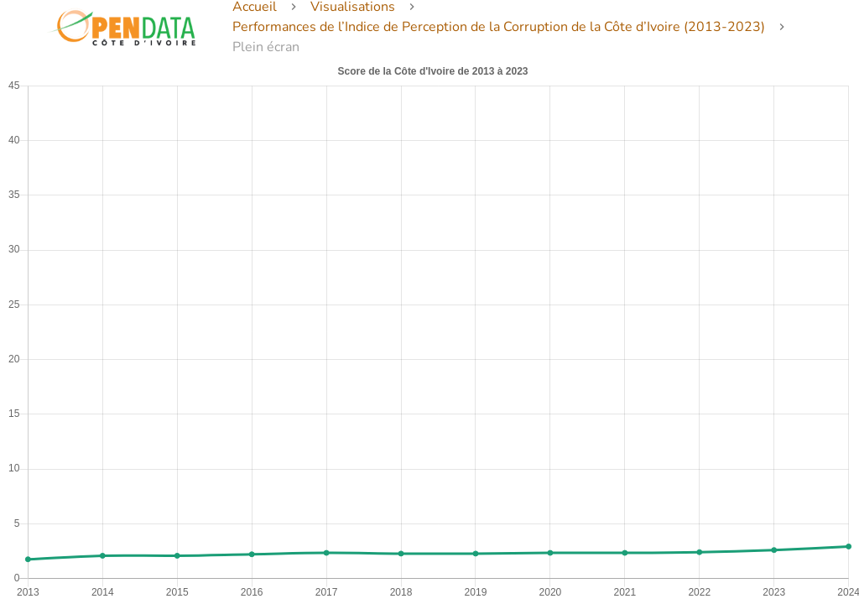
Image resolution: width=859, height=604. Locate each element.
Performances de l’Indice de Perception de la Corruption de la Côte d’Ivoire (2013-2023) (498, 27)
